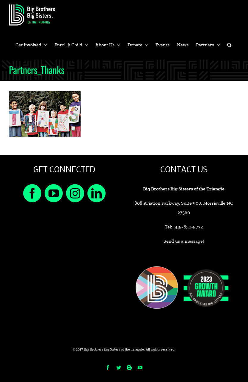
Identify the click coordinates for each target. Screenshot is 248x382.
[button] (229, 45)
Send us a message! (184, 241)
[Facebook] (32, 193)
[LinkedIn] (96, 193)
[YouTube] (54, 193)
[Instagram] (75, 193)
